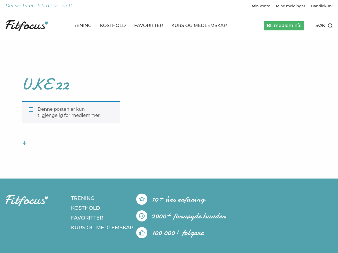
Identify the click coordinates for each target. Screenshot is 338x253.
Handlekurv (321, 6)
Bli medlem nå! (284, 25)
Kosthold (113, 25)
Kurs (199, 25)
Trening (81, 25)
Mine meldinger (290, 6)
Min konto (261, 6)
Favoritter (148, 25)
